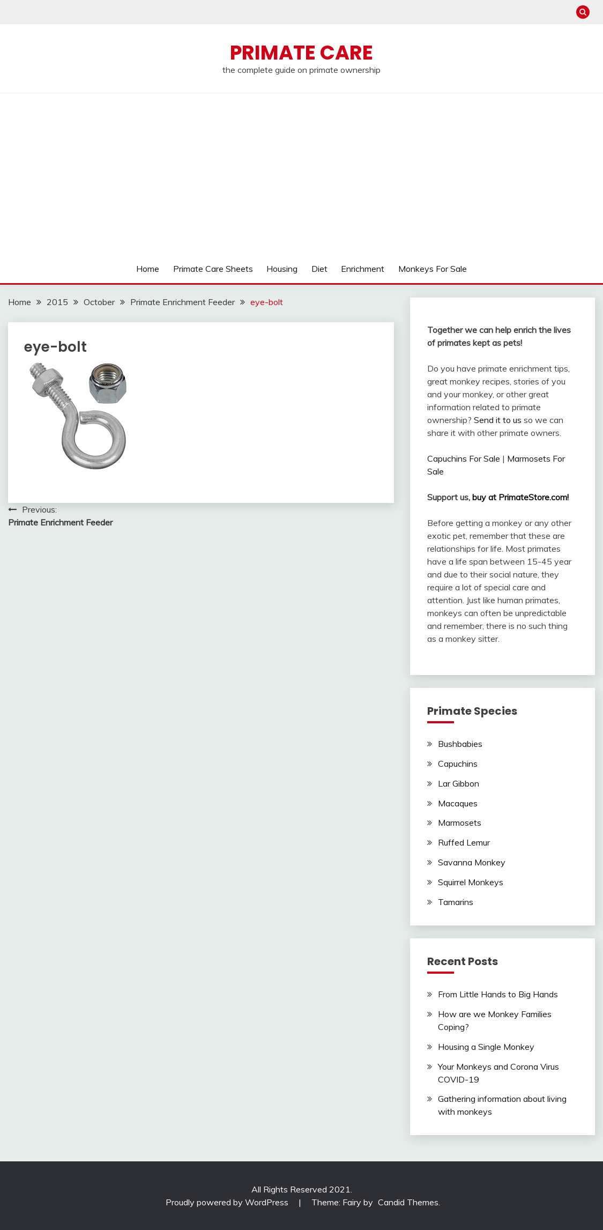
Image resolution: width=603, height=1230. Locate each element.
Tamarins (455, 901)
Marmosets (459, 822)
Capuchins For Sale (463, 458)
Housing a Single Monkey (486, 1046)
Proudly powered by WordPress (228, 1202)
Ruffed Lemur (464, 842)
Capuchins (458, 763)
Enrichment (362, 268)
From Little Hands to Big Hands (498, 994)
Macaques (458, 803)
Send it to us (498, 419)
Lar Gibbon (458, 783)
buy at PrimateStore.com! (520, 497)
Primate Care (301, 52)
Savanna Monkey (471, 862)
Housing (281, 268)
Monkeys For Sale (432, 268)
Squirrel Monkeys (470, 882)
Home (147, 268)
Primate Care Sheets (213, 268)
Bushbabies (460, 743)
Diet (319, 268)
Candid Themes (408, 1202)
